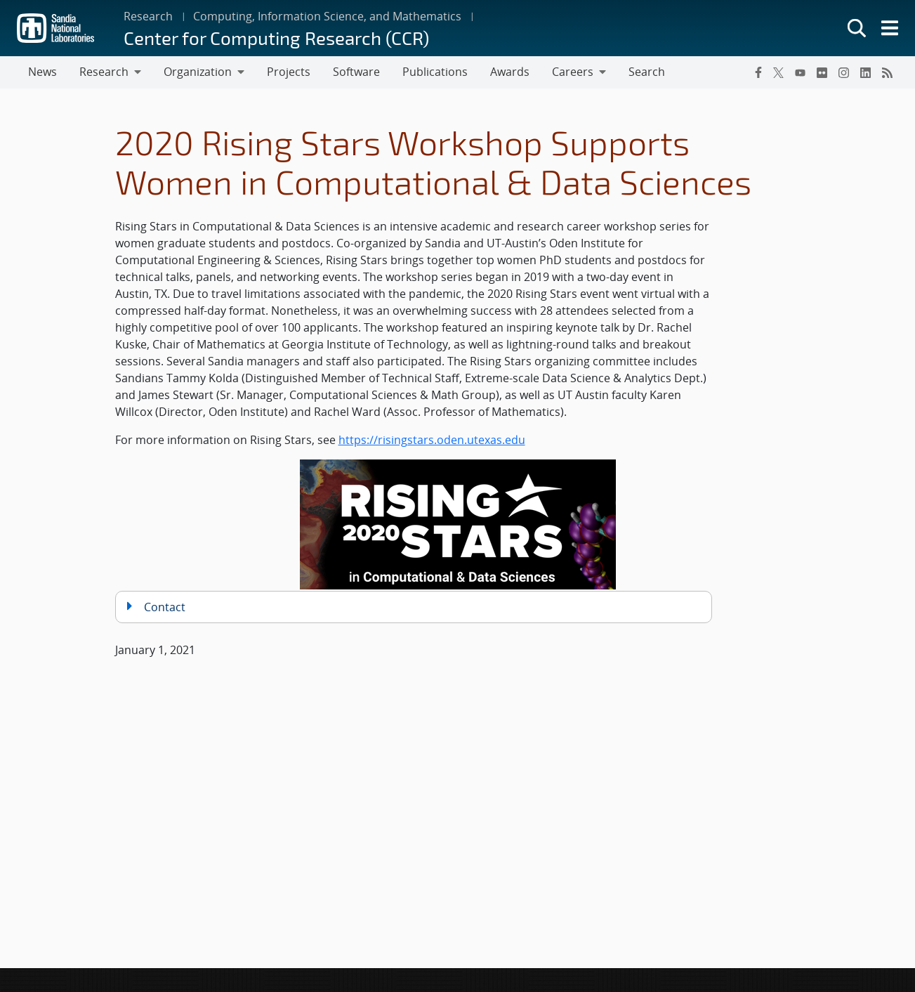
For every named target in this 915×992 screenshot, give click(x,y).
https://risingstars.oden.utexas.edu (431, 440)
